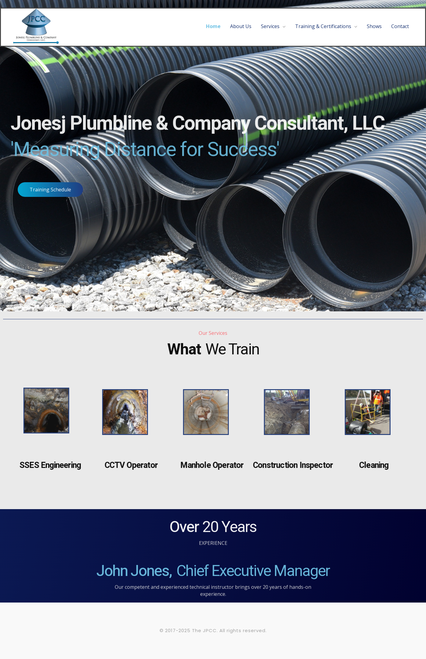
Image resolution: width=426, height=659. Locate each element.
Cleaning (371, 465)
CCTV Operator (128, 465)
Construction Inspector (290, 465)
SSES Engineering (47, 465)
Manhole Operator (209, 465)
